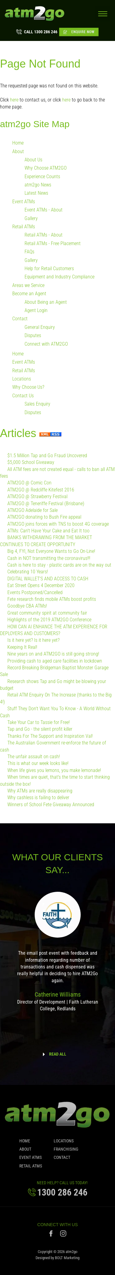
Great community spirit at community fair (47, 613)
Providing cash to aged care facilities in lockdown (54, 661)
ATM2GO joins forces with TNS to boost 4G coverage (58, 524)
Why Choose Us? (28, 387)
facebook (52, 1235)
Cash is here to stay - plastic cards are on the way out (59, 565)
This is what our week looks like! (37, 763)
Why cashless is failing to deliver (38, 798)
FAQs (29, 252)
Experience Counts (42, 176)
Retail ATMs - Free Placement (53, 243)
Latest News (36, 193)
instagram (63, 1235)
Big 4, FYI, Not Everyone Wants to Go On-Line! (51, 551)
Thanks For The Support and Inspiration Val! (50, 736)
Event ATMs (23, 202)
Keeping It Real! (22, 647)
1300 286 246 (41, 31)
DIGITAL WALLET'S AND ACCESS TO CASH (47, 579)
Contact (20, 319)
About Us (33, 160)
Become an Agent (29, 294)
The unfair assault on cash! (33, 757)
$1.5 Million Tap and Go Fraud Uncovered (47, 455)
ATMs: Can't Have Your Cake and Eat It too (48, 531)
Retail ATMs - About (44, 235)
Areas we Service (28, 285)
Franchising (66, 1150)
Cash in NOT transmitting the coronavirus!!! (48, 558)
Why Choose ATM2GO (46, 168)
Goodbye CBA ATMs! (27, 606)
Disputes (33, 336)
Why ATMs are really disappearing (39, 791)
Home (18, 143)
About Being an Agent (46, 302)
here (14, 100)
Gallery (31, 218)
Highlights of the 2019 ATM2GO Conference (49, 620)
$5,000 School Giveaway (30, 462)
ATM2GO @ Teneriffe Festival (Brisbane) (45, 503)
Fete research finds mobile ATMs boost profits (51, 599)
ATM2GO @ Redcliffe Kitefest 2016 (40, 490)
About (18, 151)
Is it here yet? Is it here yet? (33, 640)
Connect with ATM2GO (46, 344)
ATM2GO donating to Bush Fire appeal (44, 517)
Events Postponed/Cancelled (35, 592)
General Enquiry (40, 327)
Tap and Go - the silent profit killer (39, 729)
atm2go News (38, 185)
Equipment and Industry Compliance (59, 277)
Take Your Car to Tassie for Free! (38, 723)
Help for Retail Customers (49, 269)
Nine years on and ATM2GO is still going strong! (53, 654)
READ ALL (57, 1054)
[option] (57, 956)
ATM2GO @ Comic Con (29, 483)
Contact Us (23, 396)
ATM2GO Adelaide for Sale (32, 510)
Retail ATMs (23, 227)
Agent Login (36, 311)
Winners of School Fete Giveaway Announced (50, 804)
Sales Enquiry (37, 404)
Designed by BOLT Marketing (57, 1259)
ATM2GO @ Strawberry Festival (37, 497)
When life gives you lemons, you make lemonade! (54, 770)
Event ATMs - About (44, 210)
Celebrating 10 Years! (27, 572)
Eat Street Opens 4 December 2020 (41, 586)
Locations (21, 379)
